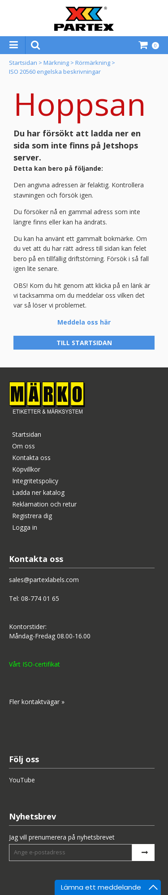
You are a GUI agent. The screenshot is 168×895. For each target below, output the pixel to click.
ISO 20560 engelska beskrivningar (55, 72)
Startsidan (23, 63)
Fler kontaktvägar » (37, 701)
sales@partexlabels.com (44, 579)
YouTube (22, 780)
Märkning (56, 63)
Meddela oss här (84, 322)
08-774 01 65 (40, 598)
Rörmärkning (92, 63)
